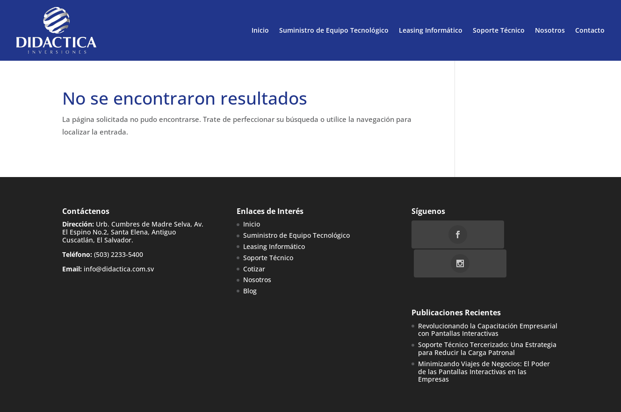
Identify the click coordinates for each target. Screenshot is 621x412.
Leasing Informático (430, 30)
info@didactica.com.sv (119, 268)
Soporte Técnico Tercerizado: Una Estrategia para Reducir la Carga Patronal (487, 320)
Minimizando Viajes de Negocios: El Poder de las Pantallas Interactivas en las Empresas (484, 342)
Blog (250, 290)
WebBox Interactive (169, 398)
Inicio (260, 30)
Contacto (590, 30)
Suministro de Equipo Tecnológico (334, 30)
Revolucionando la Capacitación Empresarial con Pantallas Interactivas (487, 300)
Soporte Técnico (499, 30)
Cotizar (254, 268)
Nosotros (550, 30)
